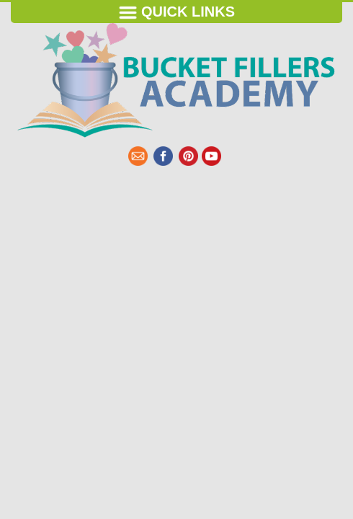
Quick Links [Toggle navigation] (176, 12)
